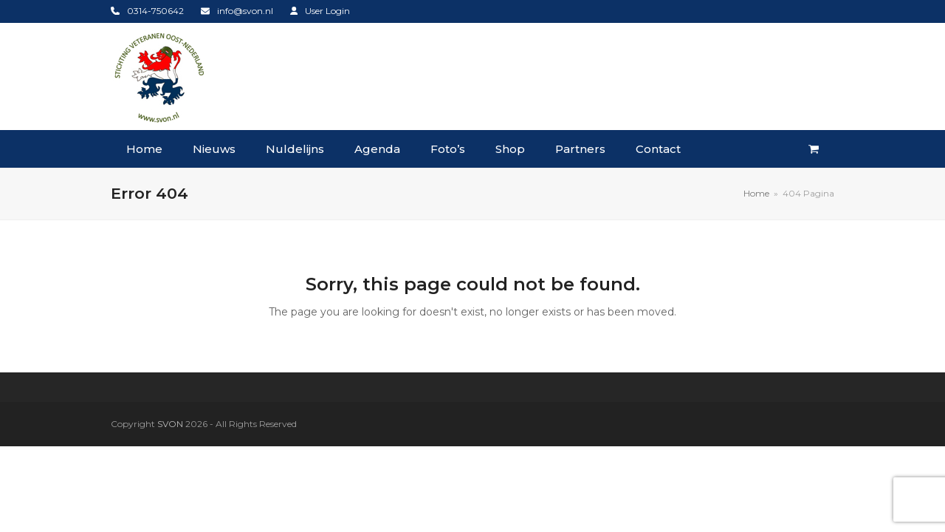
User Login (327, 10)
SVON (170, 423)
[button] (814, 149)
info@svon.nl (245, 10)
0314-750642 (155, 10)
